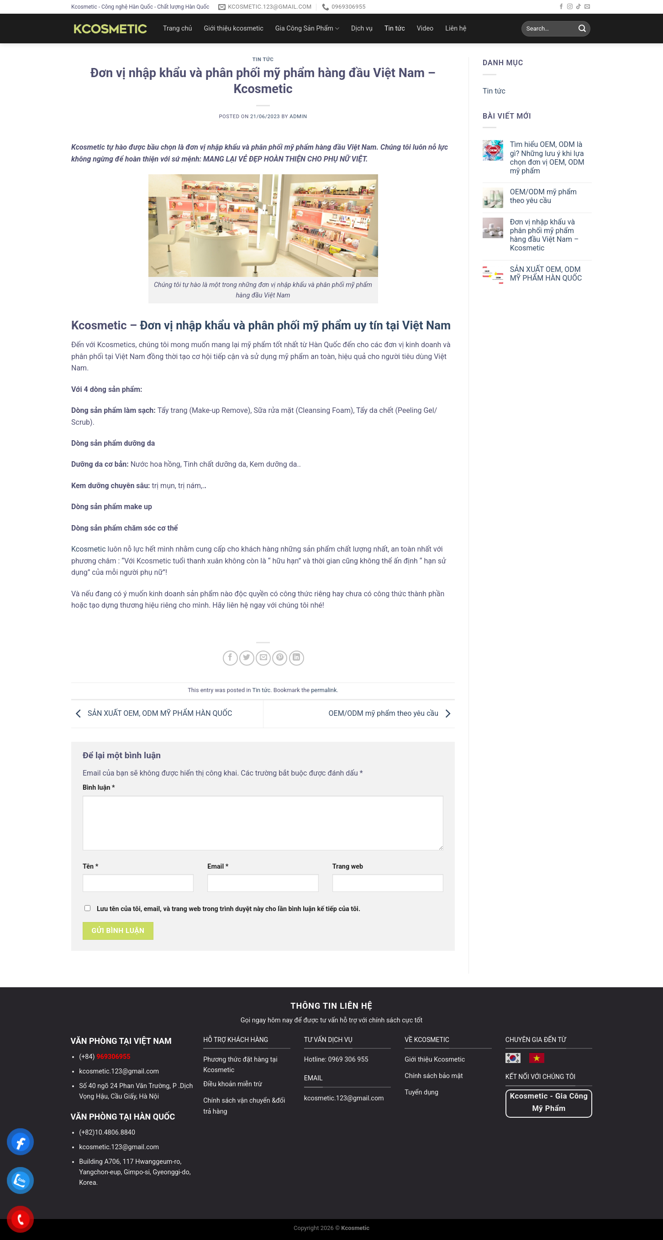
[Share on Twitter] (246, 658)
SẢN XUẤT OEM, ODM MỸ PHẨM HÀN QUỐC (151, 713)
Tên (90, 866)
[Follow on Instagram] (570, 7)
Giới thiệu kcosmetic (233, 28)
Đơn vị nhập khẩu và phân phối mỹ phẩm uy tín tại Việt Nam (295, 325)
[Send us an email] (587, 7)
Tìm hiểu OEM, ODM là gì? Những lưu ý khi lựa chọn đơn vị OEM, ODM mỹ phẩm (547, 157)
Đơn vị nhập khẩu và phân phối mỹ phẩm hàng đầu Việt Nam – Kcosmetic (544, 235)
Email (217, 866)
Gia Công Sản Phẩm (307, 28)
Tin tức (394, 28)
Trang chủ (177, 28)
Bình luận (99, 788)
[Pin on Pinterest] (279, 658)
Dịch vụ (362, 28)
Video (425, 28)
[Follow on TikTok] (578, 7)
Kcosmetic (88, 549)
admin (298, 117)
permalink (324, 690)
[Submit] (582, 28)
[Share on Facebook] (230, 658)
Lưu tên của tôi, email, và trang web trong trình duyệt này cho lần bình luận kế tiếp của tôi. (228, 909)
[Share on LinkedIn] (296, 658)
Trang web (347, 866)
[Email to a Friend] (263, 658)
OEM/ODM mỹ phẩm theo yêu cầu (392, 713)
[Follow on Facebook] (561, 7)
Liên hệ (455, 28)
